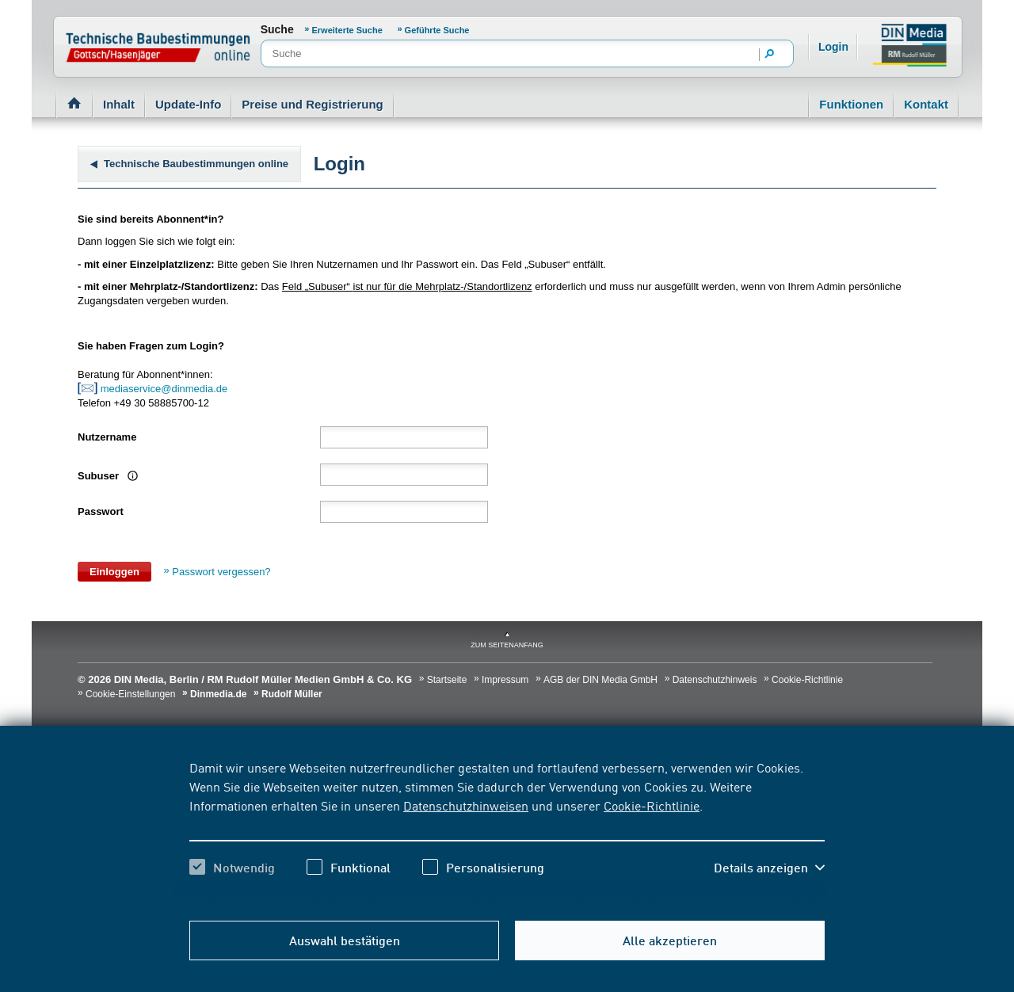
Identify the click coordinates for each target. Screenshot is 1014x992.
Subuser (106, 476)
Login (833, 46)
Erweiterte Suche (347, 30)
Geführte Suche (437, 30)
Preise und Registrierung (312, 104)
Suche (277, 29)
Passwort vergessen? (221, 572)
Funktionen (851, 104)
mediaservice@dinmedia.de (166, 389)
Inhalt (119, 104)
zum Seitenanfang (507, 645)
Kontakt (926, 104)
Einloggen (114, 572)
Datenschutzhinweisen (465, 805)
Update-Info (188, 104)
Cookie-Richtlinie (652, 805)
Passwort (101, 511)
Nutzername (107, 437)
